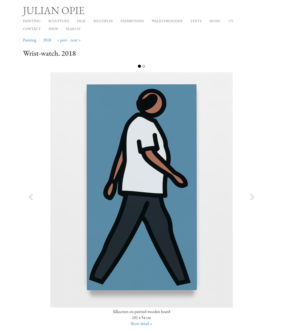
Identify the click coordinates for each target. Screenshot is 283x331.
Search (73, 28)
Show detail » (141, 323)
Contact (32, 28)
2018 (47, 40)
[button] (46, 195)
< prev (62, 40)
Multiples (103, 21)
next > (76, 40)
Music (215, 21)
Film (81, 21)
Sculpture (58, 21)
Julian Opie (53, 10)
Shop (53, 28)
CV (231, 21)
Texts (195, 21)
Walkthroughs (167, 21)
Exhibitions (132, 21)
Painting (31, 21)
